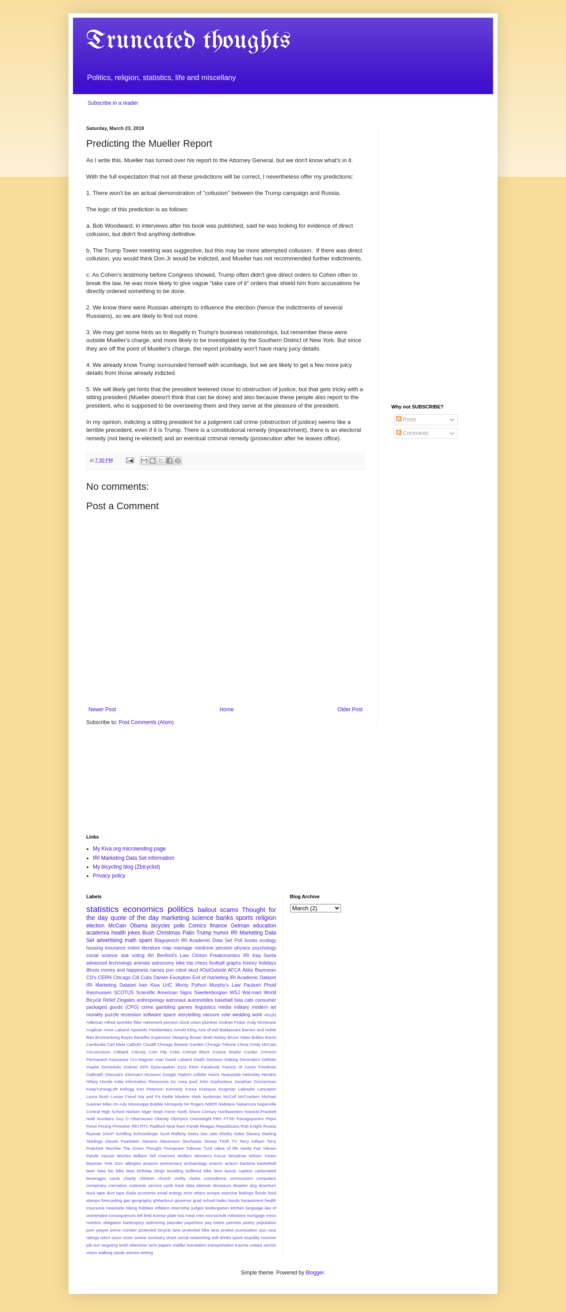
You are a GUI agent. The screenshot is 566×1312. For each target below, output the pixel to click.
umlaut (255, 1245)
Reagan (207, 1126)
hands (234, 1200)
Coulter (251, 1051)
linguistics (205, 1007)
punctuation (247, 1230)
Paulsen (252, 985)
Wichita (123, 1155)
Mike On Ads (115, 1104)
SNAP (108, 1133)
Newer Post (102, 709)
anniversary (171, 1163)
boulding (175, 1170)
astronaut (176, 1000)
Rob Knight (251, 1126)
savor (116, 1237)
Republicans (228, 1126)
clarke (195, 1178)
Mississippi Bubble (145, 1104)
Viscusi (107, 1155)
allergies (133, 1163)
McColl (229, 1096)
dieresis (203, 1185)
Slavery (253, 1133)
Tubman (194, 1148)
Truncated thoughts (188, 41)
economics (143, 909)
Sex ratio (209, 1133)
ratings (92, 1237)
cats (249, 1000)
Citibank (121, 1051)
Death (199, 1059)
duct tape (115, 1192)
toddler (179, 1245)
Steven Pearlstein (122, 1141)
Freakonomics (225, 955)
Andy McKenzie (261, 1022)
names (157, 970)
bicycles (160, 926)
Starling (269, 1133)
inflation (162, 1207)
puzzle (112, 1014)
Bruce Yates (238, 1037)
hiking (131, 1207)
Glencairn (114, 1074)
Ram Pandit (187, 1126)
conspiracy (96, 1185)
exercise (229, 1192)
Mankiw (182, 1096)
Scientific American (157, 992)
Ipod (193, 1081)
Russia (269, 1126)
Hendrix (268, 1074)
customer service (145, 1185)
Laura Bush (97, 1096)
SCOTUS (124, 992)
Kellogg (127, 1089)
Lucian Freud (123, 1096)
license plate (164, 1215)
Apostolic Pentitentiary (151, 1029)
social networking (194, 1237)
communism (241, 1178)
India (118, 1081)
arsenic (216, 1163)
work (257, 1014)
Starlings (94, 1141)
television (138, 1245)
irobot (134, 947)
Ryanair (93, 1133)
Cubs (146, 977)
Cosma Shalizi (226, 1051)
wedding (241, 1014)
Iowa (182, 1081)
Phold (270, 985)
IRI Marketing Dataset (111, 985)
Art (151, 955)
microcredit (216, 1215)
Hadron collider (192, 1074)
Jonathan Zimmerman (255, 1081)
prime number (123, 1230)
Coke (175, 1051)
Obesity (161, 1118)
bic (110, 1170)
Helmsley (251, 1074)
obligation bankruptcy (123, 1222)
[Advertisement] (435, 258)
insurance (115, 947)
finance (218, 926)
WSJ (235, 992)
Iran (143, 985)
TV (234, 1141)
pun (170, 970)
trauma (241, 1245)
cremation (117, 1185)
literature (151, 947)
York (108, 1163)
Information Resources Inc (150, 1081)
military (241, 1007)
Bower (196, 1037)
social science (102, 955)
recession (131, 1014)
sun (96, 1245)
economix (147, 1192)
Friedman (267, 1066)
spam (145, 940)
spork (237, 1237)
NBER (211, 1104)
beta (101, 1170)
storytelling (189, 1014)
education (264, 926)
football (217, 962)
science (203, 917)
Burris (270, 1037)
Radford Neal (162, 1126)
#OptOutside (212, 970)
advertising (109, 940)
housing (94, 947)
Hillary (92, 1081)
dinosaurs (222, 1185)
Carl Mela (116, 1044)
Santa (270, 955)
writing (147, 1252)
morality (94, 1014)
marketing (175, 917)
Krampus (207, 1089)
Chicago (122, 977)
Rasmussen (98, 992)
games (185, 1007)
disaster (240, 1185)
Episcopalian (163, 1066)
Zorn (119, 1163)
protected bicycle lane (159, 1230)
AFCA (234, 970)
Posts (406, 419)
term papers (160, 1245)
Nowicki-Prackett (260, 1111)
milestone (237, 1215)
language (254, 1207)
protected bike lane (200, 1230)
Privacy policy (109, 876)
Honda (106, 1081)
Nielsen (133, 1111)
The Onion (133, 1148)
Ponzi (91, 1126)
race (272, 1230)
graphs (233, 962)
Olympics (179, 1118)
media (224, 1007)
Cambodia (96, 1044)
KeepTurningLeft (102, 1089)
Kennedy (174, 1089)
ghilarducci (163, 1200)
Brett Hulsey (214, 1037)
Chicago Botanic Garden (180, 1044)
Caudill (149, 1044)
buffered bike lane (204, 1170)
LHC (167, 985)
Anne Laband (116, 1029)
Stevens (149, 1141)
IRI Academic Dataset (253, 977)
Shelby (225, 1133)
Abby (247, 970)
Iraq (256, 955)
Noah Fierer (164, 1111)
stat (124, 955)
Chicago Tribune (220, 1044)
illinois (92, 970)
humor (221, 933)
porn (90, 1230)
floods (261, 1192)
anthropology (150, 1000)
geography (142, 1200)
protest (227, 1230)
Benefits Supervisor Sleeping (161, 1037)
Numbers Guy (110, 1118)
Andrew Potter (231, 1022)
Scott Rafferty (173, 1133)
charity (129, 1178)
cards (115, 1178)
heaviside (115, 1207)
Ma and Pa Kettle (155, 1096)
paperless (193, 1222)
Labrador (246, 1089)
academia (97, 933)
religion (266, 917)
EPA (144, 1066)
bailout (207, 909)
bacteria (247, 1163)
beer (90, 1170)
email (162, 1192)
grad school (204, 1200)
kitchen (237, 1207)
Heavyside (231, 1074)
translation (197, 1245)
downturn (267, 1185)
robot (181, 970)
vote (226, 1014)
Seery (193, 1133)
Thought (153, 1148)
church (164, 1178)
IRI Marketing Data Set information (133, 858)
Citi (135, 977)
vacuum (211, 1014)
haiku (222, 1200)
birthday (144, 1170)
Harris (214, 1074)
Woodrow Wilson (244, 1155)
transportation (221, 1245)
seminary (156, 1237)
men (200, 1215)
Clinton (199, 955)
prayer (102, 1230)
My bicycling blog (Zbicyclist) (126, 867)
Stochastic (192, 1141)
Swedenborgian (210, 992)
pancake (175, 1222)
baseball (224, 1000)
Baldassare (230, 1029)
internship (180, 1207)
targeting (109, 1245)
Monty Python (191, 985)
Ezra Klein (188, 1066)
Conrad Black (196, 1051)
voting (138, 955)
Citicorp (138, 1051)
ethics (199, 1192)
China (243, 1044)
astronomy (163, 962)
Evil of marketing (210, 977)
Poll (238, 940)
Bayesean (265, 970)
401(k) (270, 1014)
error (188, 1192)
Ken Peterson (150, 1089)
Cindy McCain (263, 1044)
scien (128, 1237)
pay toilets (215, 1222)
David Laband (178, 1059)
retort (105, 1237)
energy (175, 1192)
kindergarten (217, 1207)
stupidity (252, 1237)
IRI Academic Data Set (206, 940)
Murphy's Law (225, 985)
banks (224, 917)
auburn (231, 1163)
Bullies (257, 1037)
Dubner (131, 1066)
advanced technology (109, 962)
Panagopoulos (250, 1118)
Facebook (210, 1066)
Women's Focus (210, 1155)
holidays (267, 962)
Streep (210, 1141)
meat (190, 1215)
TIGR (224, 1141)
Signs (186, 992)
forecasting (111, 1200)
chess (201, 962)
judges (197, 1207)
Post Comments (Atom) (146, 722)
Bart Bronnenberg (103, 1037)
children (147, 1178)
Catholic (134, 1044)
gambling (165, 1007)
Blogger (315, 1273)
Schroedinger (145, 1133)
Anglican (94, 1029)
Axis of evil (208, 1029)
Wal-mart (251, 992)
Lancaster (266, 1089)
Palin (189, 933)
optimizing (155, 1222)
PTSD (229, 1118)
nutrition (93, 1222)
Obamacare (141, 1118)
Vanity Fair (250, 1148)
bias (238, 1000)
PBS (217, 1118)
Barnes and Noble (259, 1029)
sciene (140, 1237)
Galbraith (94, 1074)
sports (244, 917)
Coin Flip (158, 1051)
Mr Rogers (194, 1104)
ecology (268, 940)
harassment (252, 1200)
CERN (105, 977)
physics (242, 947)
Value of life (226, 1148)
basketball (266, 1163)
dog (253, 1185)
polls (179, 926)
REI (135, 1126)
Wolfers (184, 1155)
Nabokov (226, 1104)
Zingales (126, 1000)
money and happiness (124, 970)
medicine (204, 947)
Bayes (127, 1037)
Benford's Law (173, 955)
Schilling (124, 1133)
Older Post (350, 709)
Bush (148, 933)
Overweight (200, 1118)
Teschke (113, 1148)
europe (213, 1192)
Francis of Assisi (239, 1066)
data (190, 1185)
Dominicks (111, 1066)
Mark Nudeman (206, 1096)
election (95, 926)
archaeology (195, 1163)
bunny (230, 1170)
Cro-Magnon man (147, 1059)
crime (147, 1007)
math (131, 940)
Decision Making (222, 1059)
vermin (270, 1245)
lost (181, 1215)
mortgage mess (261, 1215)
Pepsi (271, 1118)
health (118, 933)
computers (266, 1178)
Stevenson (170, 1141)
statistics (102, 909)
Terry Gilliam (252, 1141)
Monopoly (173, 1104)
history (250, 962)
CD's (91, 977)
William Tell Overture (154, 1155)
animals (142, 962)
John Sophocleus (215, 1081)
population (266, 1222)
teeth (123, 1245)
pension (224, 947)
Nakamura (246, 1104)
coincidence (215, 1178)
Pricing (104, 1126)
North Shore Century (196, 1111)
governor (183, 1200)
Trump (203, 933)
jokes (134, 933)
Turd (207, 1148)
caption (245, 1170)
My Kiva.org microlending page (129, 849)
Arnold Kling (185, 1029)
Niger (147, 1111)
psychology (264, 947)
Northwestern (230, 1111)
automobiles (200, 1000)
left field (144, 1215)
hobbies (145, 1207)
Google (169, 1074)
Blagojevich (166, 940)
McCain (117, 926)
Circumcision (98, 1051)
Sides (239, 1133)
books (251, 940)
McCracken (249, 1096)
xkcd (193, 970)
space (169, 1014)
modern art (264, 1007)
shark (171, 1237)
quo (262, 1230)
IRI (246, 955)
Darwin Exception (172, 977)
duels (131, 1192)
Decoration (250, 1059)
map (167, 947)
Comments (412, 433)
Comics (197, 926)
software (152, 1014)
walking (105, 1252)
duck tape (95, 1192)
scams (229, 909)
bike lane (125, 1170)
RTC (144, 1126)
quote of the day (135, 917)
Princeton (121, 1126)
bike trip (184, 962)
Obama (138, 926)
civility (180, 1178)
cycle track (174, 1185)
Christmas (168, 933)
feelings (246, 1192)
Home (227, 709)
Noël (90, 1118)
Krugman (227, 1089)
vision (91, 1252)
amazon (150, 1163)
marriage (183, 947)
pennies (233, 1222)
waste (119, 1252)
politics (181, 909)
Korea (191, 1089)
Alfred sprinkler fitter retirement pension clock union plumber (161, 1022)
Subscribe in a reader (113, 103)
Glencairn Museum (143, 1074)
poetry (249, 1222)
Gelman (240, 926)
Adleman (94, 1022)
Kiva (155, 985)
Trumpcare (174, 1148)
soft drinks (221, 1237)
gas (126, 1200)
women (133, 1252)
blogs (159, 1170)
